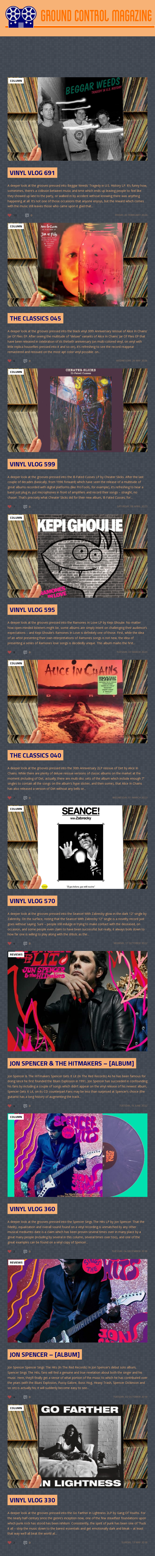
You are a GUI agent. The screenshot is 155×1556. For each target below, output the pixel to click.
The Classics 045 (35, 318)
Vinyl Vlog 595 (32, 610)
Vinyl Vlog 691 (32, 173)
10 (15, 215)
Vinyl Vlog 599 (32, 464)
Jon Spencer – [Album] (45, 1354)
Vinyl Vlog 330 (32, 1500)
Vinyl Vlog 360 (32, 1209)
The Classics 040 (35, 755)
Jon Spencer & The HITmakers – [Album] (72, 1063)
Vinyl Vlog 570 (32, 901)
